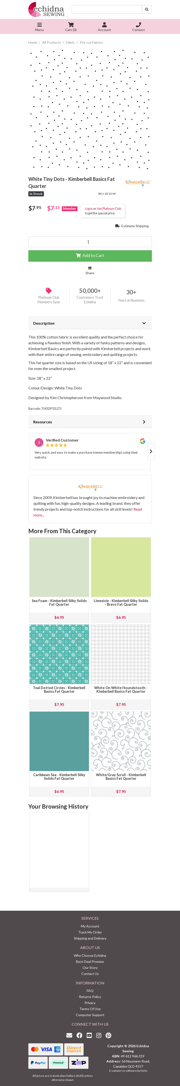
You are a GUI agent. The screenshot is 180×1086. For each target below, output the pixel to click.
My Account (90, 926)
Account (104, 27)
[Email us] (70, 1035)
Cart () (71, 27)
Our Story (90, 967)
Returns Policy (90, 997)
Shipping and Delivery (90, 938)
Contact (138, 27)
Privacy (90, 1003)
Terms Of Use (90, 1009)
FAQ (90, 991)
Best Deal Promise (90, 961)
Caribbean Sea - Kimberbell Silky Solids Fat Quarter (59, 777)
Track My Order (90, 932)
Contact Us (90, 974)
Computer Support (90, 1015)
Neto (144, 1070)
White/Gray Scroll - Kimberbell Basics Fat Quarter (121, 777)
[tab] (90, 322)
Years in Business (131, 300)
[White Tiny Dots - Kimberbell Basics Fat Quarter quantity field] (90, 241)
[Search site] (147, 9)
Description (44, 323)
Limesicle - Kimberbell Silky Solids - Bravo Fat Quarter (121, 603)
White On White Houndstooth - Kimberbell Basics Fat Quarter (121, 690)
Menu (39, 27)
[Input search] (107, 9)
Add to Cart (90, 255)
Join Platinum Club (109, 208)
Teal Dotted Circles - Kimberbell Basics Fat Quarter (59, 690)
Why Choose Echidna (90, 955)
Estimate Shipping (132, 226)
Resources (42, 421)
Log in (89, 208)
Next (151, 451)
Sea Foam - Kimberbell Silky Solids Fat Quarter (59, 603)
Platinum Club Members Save (49, 299)
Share (90, 270)
